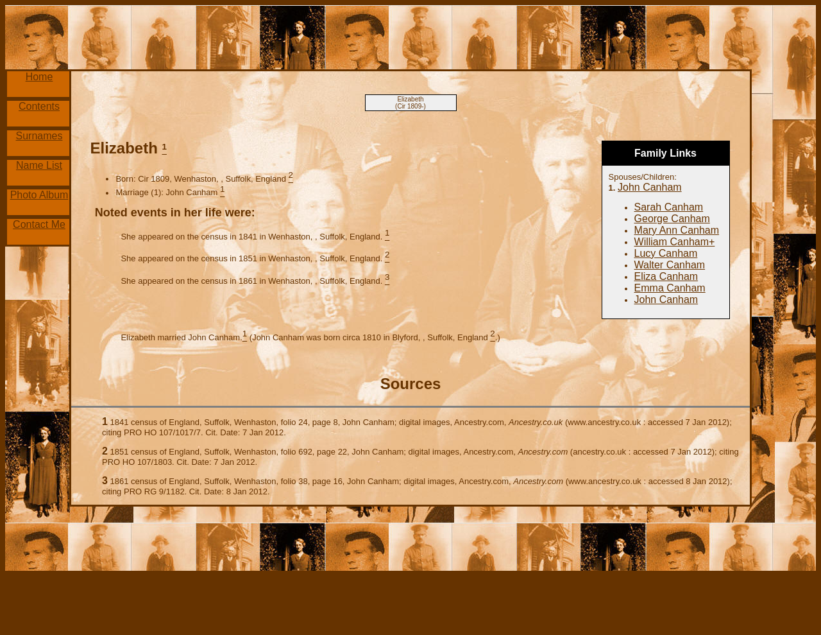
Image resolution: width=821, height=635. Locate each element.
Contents (39, 106)
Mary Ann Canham (677, 230)
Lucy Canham (666, 253)
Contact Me (39, 224)
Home (39, 76)
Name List (39, 165)
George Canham (672, 218)
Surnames (39, 135)
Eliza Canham (666, 276)
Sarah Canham (669, 207)
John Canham (650, 187)
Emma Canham (670, 288)
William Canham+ (674, 241)
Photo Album (39, 194)
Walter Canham (670, 264)
